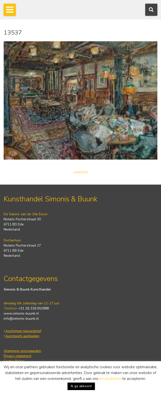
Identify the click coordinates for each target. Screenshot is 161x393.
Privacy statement (17, 356)
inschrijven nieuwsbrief (22, 331)
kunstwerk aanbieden (21, 336)
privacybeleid (110, 378)
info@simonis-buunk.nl (21, 318)
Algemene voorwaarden (22, 351)
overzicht (81, 172)
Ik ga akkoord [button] (81, 386)
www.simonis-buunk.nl (21, 313)
